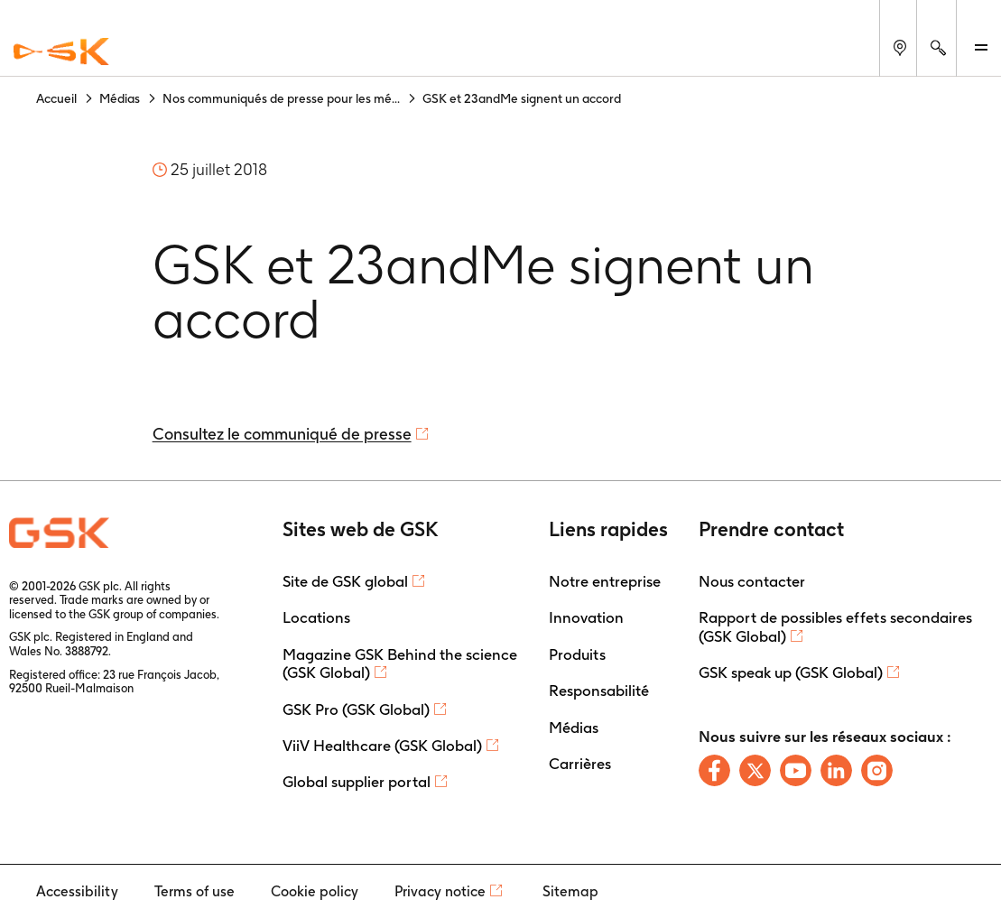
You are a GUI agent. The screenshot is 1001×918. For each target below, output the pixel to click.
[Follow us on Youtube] (795, 770)
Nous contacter (752, 581)
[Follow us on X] (755, 770)
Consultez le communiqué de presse (282, 433)
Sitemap (570, 891)
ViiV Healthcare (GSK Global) (382, 746)
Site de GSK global (345, 581)
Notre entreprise (605, 581)
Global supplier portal (357, 782)
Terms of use (194, 891)
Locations (316, 617)
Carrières (580, 764)
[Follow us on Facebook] (714, 770)
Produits (577, 654)
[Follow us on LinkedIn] (836, 770)
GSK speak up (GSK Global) (791, 672)
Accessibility (77, 891)
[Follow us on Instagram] (877, 770)
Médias (573, 728)
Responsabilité (599, 691)
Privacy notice (440, 891)
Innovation (586, 617)
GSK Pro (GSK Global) (356, 709)
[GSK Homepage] (61, 52)
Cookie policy (314, 891)
